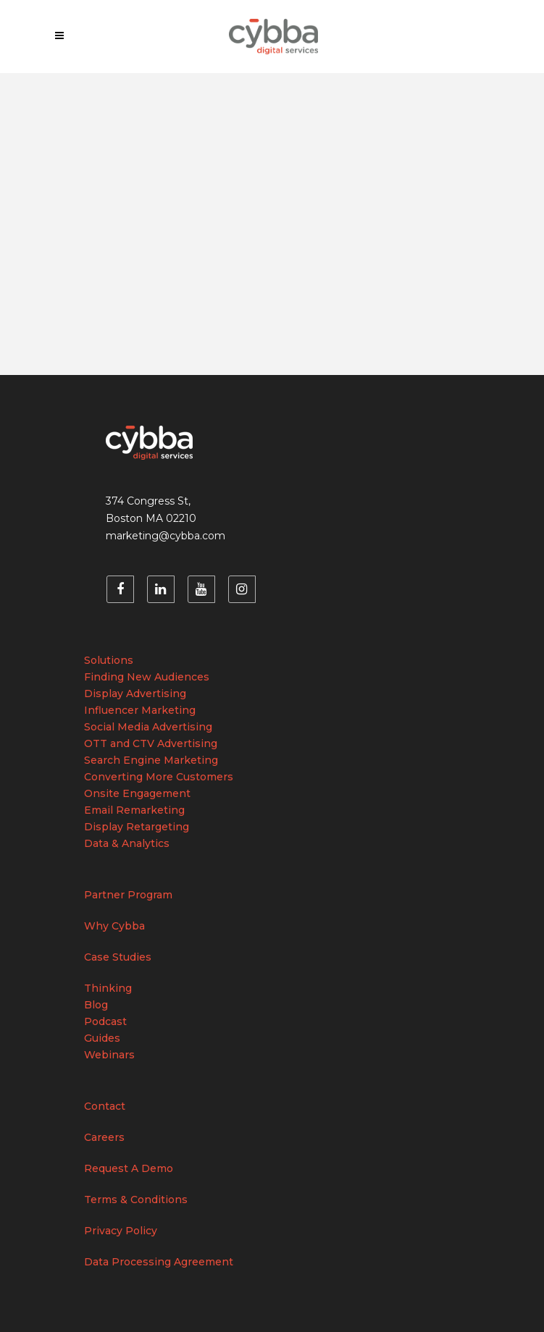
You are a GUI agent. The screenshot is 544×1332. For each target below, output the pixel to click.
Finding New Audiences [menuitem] (146, 676)
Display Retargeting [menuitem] (136, 826)
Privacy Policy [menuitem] (120, 1230)
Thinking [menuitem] (108, 988)
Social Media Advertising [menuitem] (148, 726)
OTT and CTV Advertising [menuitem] (150, 743)
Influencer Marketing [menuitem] (140, 710)
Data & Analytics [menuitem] (127, 843)
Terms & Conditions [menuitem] (136, 1199)
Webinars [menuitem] (109, 1054)
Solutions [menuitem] (108, 660)
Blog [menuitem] (96, 1004)
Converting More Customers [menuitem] (158, 776)
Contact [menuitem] (104, 1106)
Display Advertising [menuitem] (135, 693)
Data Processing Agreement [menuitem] (158, 1261)
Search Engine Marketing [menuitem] (151, 760)
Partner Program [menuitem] (128, 894)
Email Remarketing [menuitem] (134, 810)
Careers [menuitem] (104, 1137)
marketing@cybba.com (165, 535)
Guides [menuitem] (102, 1038)
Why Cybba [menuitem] (114, 925)
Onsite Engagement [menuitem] (137, 793)
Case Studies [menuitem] (117, 957)
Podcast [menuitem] (105, 1021)
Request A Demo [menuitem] (128, 1168)
